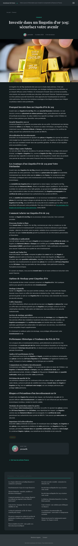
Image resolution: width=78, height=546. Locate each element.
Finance (14, 12)
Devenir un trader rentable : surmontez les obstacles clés (53, 483)
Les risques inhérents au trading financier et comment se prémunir (21, 483)
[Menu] (73, 3)
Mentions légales (36, 537)
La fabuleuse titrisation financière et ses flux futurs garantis (54, 500)
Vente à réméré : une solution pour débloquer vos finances (54, 505)
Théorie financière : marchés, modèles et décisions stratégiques (20, 492)
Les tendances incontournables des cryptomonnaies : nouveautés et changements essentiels (54, 512)
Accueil (9, 12)
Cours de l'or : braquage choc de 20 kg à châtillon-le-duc (20, 505)
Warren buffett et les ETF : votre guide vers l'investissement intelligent (20, 525)
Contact (45, 537)
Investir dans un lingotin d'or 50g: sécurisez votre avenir (54, 488)
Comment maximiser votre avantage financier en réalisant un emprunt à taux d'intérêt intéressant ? (21, 499)
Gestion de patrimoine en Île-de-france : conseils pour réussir (20, 511)
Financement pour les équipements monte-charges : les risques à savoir (54, 519)
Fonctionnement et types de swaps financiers (21, 487)
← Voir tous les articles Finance (19, 460)
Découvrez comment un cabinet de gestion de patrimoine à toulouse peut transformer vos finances (21, 518)
